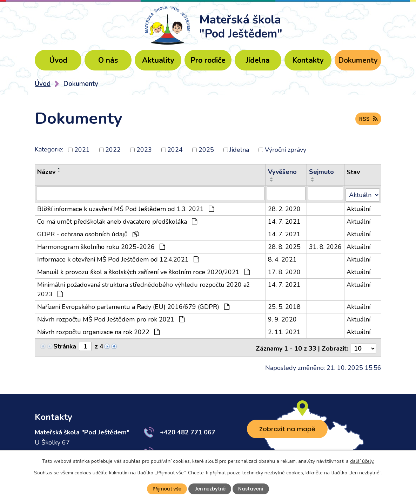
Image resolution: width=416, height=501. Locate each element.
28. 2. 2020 (284, 207)
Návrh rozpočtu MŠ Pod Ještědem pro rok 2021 (110, 317)
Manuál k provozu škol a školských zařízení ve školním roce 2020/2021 (143, 270)
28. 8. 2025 (284, 245)
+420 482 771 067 (187, 429)
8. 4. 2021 (282, 257)
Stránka (64, 344)
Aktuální (359, 207)
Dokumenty (358, 60)
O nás (108, 60)
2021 (82, 149)
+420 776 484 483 (187, 449)
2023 (144, 149)
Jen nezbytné (210, 488)
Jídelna (258, 60)
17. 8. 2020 (284, 270)
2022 (113, 149)
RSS (367, 120)
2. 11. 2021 (284, 330)
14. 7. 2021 (284, 220)
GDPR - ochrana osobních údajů (88, 232)
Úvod (58, 60)
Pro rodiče (208, 60)
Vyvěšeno (282, 172)
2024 (175, 149)
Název (46, 172)
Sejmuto (321, 172)
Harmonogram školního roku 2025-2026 (101, 245)
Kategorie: (49, 149)
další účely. (362, 461)
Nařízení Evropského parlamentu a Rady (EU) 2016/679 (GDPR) (133, 305)
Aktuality (158, 60)
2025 (206, 149)
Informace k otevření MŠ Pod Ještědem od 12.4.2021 (118, 257)
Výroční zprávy (285, 149)
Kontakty (308, 60)
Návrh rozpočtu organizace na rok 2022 (98, 330)
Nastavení (253, 488)
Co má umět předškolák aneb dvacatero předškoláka (117, 220)
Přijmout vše (165, 488)
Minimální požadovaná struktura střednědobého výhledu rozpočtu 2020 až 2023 (143, 288)
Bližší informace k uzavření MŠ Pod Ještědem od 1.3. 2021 (125, 207)
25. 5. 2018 (284, 305)
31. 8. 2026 (325, 245)
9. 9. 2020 (282, 317)
